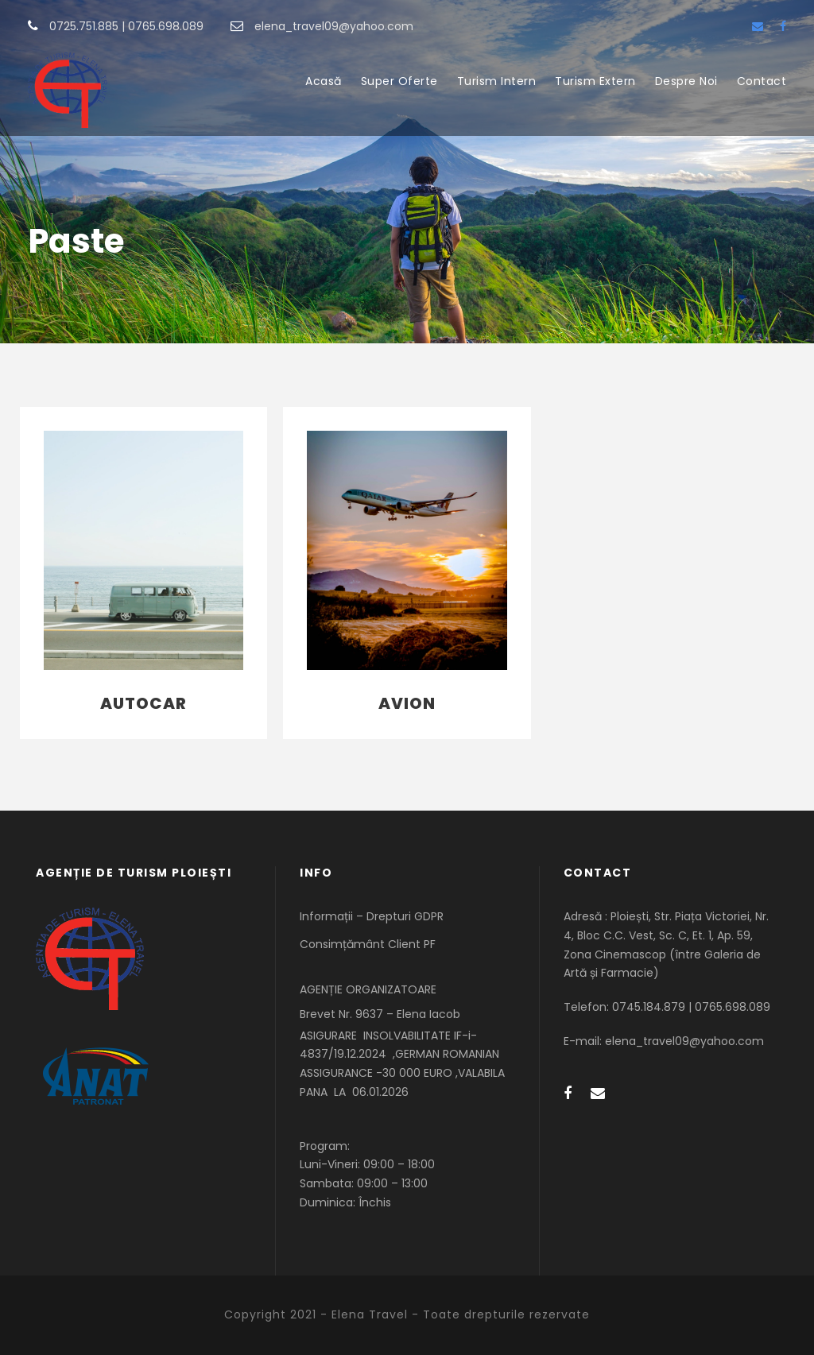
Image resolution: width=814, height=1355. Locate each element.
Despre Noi (686, 81)
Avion (407, 703)
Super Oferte (399, 81)
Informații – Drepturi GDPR (372, 916)
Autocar (143, 703)
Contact (762, 81)
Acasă (323, 81)
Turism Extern (595, 81)
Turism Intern (497, 81)
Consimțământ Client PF (368, 944)
